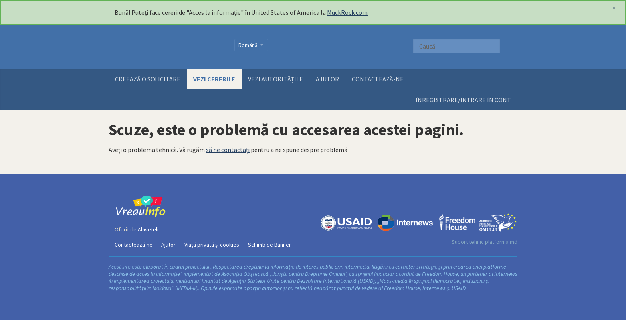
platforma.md (501, 241)
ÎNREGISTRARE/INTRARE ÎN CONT (463, 100)
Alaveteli (148, 229)
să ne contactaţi (228, 150)
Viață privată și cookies (211, 244)
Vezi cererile (214, 79)
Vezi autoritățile (275, 79)
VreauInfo (169, 47)
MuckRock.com (347, 12)
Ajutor (327, 79)
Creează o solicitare (147, 79)
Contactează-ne (378, 79)
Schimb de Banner (269, 244)
